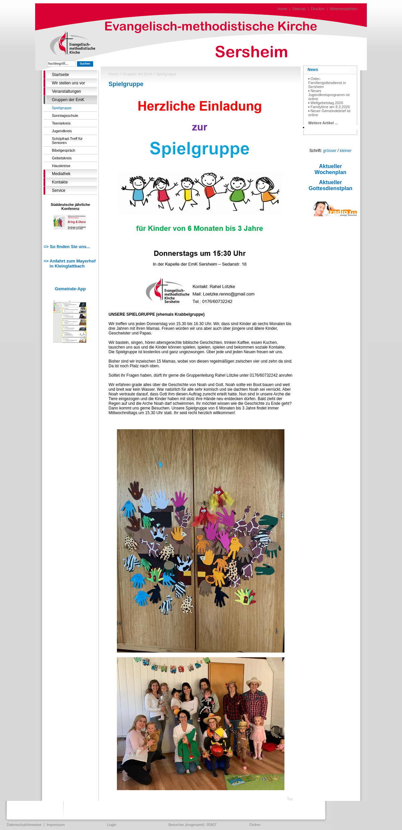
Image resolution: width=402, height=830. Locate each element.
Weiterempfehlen (343, 9)
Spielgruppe (62, 108)
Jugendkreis (62, 131)
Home (282, 9)
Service (58, 190)
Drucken (318, 9)
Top (290, 799)
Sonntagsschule (65, 116)
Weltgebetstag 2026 (327, 103)
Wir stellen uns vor (68, 83)
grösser (329, 150)
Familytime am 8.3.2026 (330, 107)
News (313, 69)
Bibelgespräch (63, 150)
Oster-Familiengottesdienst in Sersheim (327, 83)
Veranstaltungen (66, 91)
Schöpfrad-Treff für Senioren (67, 141)
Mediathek (61, 173)
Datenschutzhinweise (24, 825)
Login (111, 825)
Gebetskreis (62, 158)
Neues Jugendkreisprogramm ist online (329, 95)
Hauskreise (61, 166)
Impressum (56, 825)
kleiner (345, 150)
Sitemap (299, 9)
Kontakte (60, 182)
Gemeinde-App (70, 288)
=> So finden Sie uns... (67, 246)
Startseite (60, 74)
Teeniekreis (61, 123)
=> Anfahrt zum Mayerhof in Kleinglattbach (70, 263)
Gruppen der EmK (68, 99)
